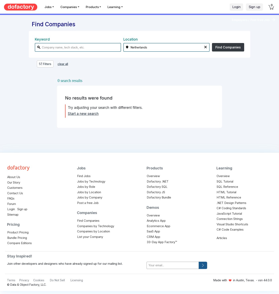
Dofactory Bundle (159, 197)
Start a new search (83, 114)
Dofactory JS (156, 192)
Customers (15, 188)
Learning (113, 7)
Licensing (76, 280)
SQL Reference (227, 187)
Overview (153, 176)
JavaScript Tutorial (229, 213)
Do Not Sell (57, 280)
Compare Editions (19, 243)
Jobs (48, 7)
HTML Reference (229, 197)
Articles (222, 238)
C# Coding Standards (231, 208)
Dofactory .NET (157, 181)
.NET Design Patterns (231, 203)
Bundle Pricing (17, 238)
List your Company (90, 237)
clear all (63, 64)
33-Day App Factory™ (162, 242)
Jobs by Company (89, 197)
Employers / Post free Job (251, 20)
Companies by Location (93, 231)
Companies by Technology (95, 226)
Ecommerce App (158, 226)
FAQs (10, 198)
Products (92, 7)
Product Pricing (18, 232)
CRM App (153, 237)
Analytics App (156, 221)
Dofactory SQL (157, 187)
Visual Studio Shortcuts (232, 224)
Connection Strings (230, 219)
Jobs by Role (86, 187)
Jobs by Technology (91, 181)
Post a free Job (88, 203)
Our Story (13, 182)
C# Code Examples (230, 229)
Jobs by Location (89, 192)
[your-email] (173, 265)
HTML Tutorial (226, 192)
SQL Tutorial (225, 181)
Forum (11, 204)
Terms (11, 280)
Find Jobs (84, 176)
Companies (68, 7)
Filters (45, 64)
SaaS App (153, 231)
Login (236, 7)
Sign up (254, 7)
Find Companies (228, 47)
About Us (13, 177)
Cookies (38, 280)
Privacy (24, 280)
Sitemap (13, 214)
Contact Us (15, 193)
